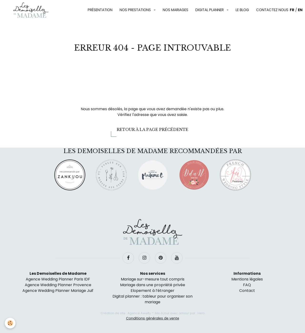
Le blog (242, 9)
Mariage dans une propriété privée (152, 285)
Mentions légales (247, 279)
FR (292, 9)
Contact (247, 290)
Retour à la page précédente (152, 129)
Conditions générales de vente (152, 318)
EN (300, 9)
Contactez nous (272, 9)
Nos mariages (175, 9)
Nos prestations (136, 9)
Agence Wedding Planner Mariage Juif (57, 290)
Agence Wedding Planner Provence (58, 285)
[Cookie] (10, 323)
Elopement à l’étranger (152, 290)
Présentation (100, 9)
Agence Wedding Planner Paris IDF (58, 279)
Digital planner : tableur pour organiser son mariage (152, 299)
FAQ (247, 285)
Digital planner (210, 9)
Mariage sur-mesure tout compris (152, 279)
